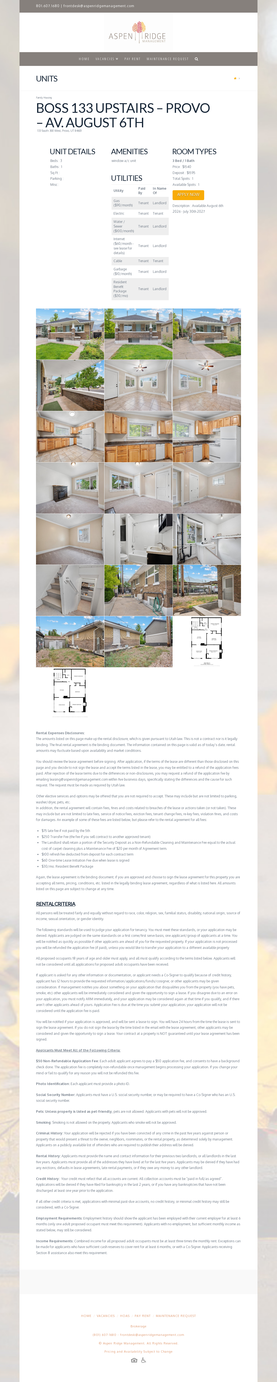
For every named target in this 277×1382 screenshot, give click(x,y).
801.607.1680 (48, 6)
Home (86, 1316)
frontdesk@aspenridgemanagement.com (98, 6)
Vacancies (106, 1316)
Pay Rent (143, 1316)
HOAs (125, 1316)
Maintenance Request (176, 1316)
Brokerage (138, 1326)
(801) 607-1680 (105, 1335)
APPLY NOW (188, 194)
